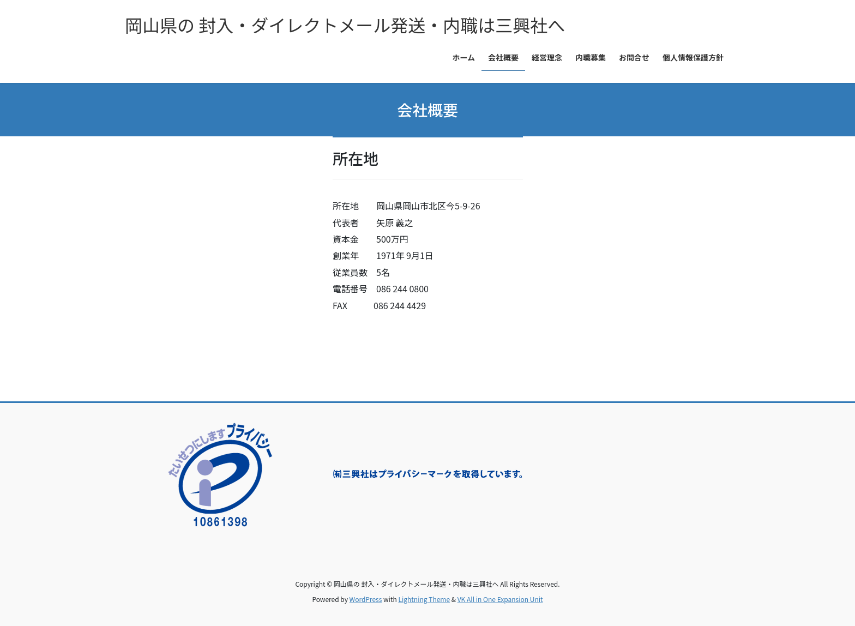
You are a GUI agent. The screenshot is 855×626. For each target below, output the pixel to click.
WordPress (366, 599)
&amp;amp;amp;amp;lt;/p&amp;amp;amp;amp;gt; (220, 259)
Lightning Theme (424, 599)
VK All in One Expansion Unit (500, 599)
